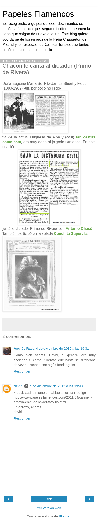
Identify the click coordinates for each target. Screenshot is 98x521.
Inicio (49, 499)
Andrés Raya (24, 348)
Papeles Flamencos (38, 13)
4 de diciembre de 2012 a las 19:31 (62, 348)
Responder (22, 371)
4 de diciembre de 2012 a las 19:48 (56, 386)
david (18, 386)
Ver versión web (49, 508)
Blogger (64, 516)
